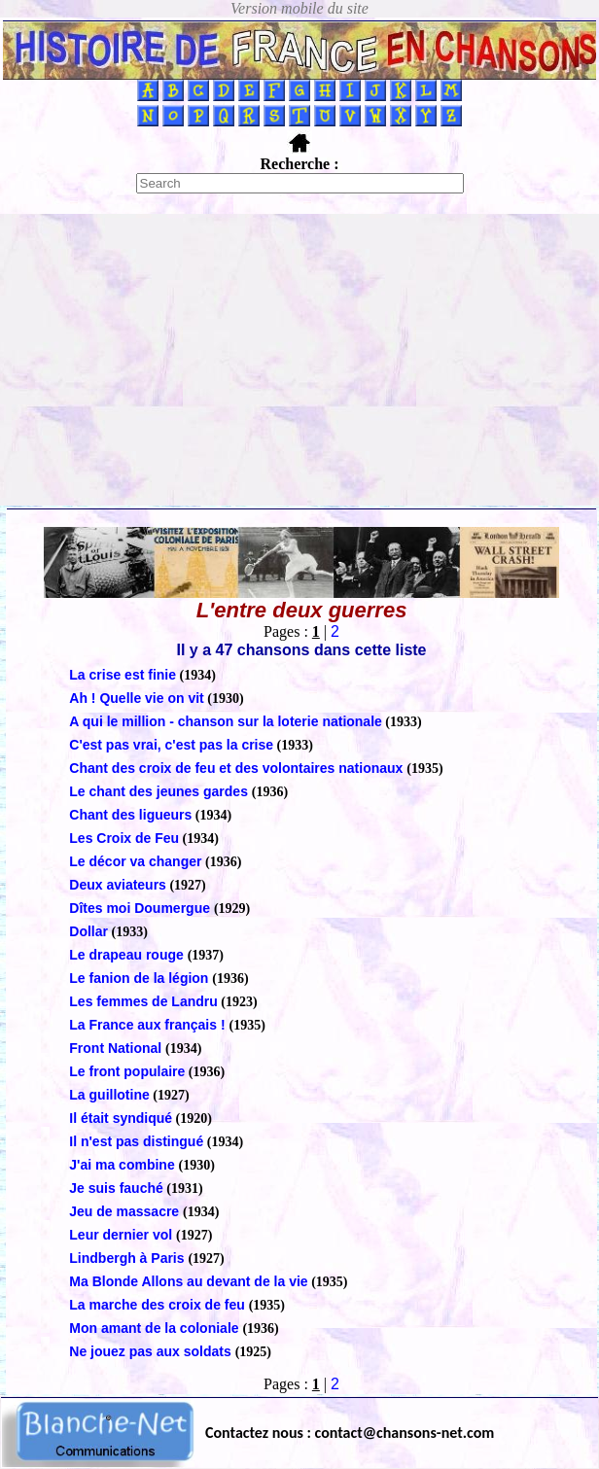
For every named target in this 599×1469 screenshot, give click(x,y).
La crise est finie (122, 674)
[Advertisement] (299, 360)
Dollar (88, 931)
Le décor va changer (135, 861)
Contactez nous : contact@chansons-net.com (349, 1432)
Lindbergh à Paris (128, 1258)
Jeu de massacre (126, 1211)
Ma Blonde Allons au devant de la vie (188, 1281)
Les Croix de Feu (124, 838)
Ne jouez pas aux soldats (151, 1351)
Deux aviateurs (117, 884)
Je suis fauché (116, 1188)
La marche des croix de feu (158, 1304)
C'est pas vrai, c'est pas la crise (171, 744)
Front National (117, 1048)
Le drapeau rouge (128, 954)
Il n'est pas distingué (136, 1141)
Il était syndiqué (120, 1118)
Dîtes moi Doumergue (141, 908)
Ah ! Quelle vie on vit (136, 698)
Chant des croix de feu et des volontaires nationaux (237, 768)
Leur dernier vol (122, 1234)
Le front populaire (127, 1071)
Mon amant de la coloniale (155, 1328)
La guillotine (109, 1094)
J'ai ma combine (123, 1164)
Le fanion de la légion (140, 978)
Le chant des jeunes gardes (160, 791)
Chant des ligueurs (130, 814)
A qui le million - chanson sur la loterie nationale (225, 721)
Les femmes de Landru (143, 1001)
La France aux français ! (149, 1024)
